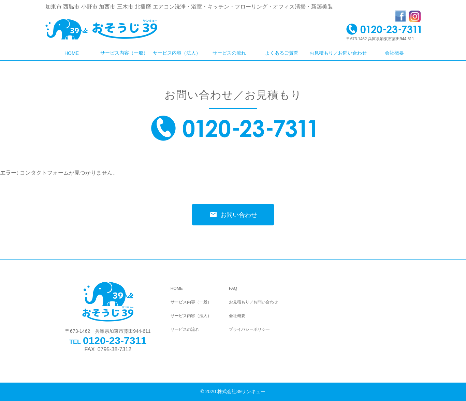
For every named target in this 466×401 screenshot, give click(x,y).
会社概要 (394, 53)
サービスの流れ (229, 53)
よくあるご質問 (281, 53)
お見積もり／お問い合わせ (338, 53)
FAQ (233, 288)
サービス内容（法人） (177, 53)
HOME (71, 53)
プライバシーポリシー (249, 329)
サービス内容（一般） (124, 53)
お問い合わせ (233, 214)
